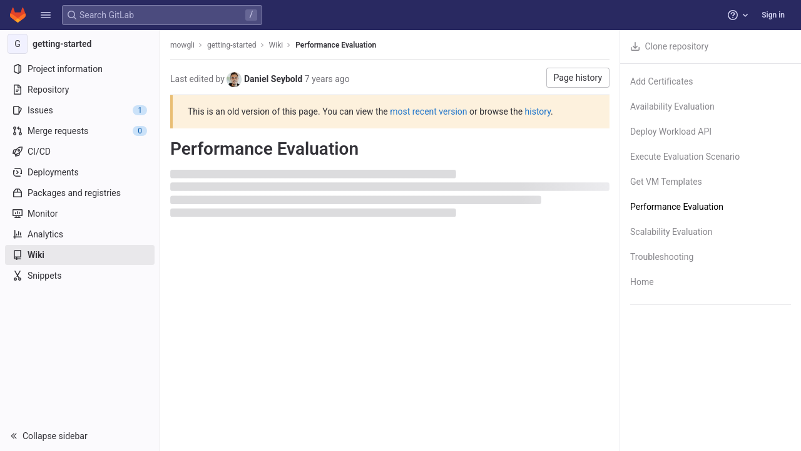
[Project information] (80, 69)
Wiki (276, 45)
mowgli (182, 45)
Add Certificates (661, 81)
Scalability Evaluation (671, 232)
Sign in (773, 15)
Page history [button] (578, 78)
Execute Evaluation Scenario (685, 157)
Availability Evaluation (672, 106)
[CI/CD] (80, 152)
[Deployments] (80, 172)
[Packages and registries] (80, 193)
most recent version (428, 111)
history (538, 111)
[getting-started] (80, 43)
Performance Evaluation (335, 45)
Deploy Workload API (671, 132)
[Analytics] (80, 234)
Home (642, 282)
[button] (46, 15)
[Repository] (80, 90)
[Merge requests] (80, 131)
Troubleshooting (661, 257)
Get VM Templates (666, 182)
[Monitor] (80, 214)
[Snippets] (80, 276)
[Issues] (80, 110)
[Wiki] (80, 255)
